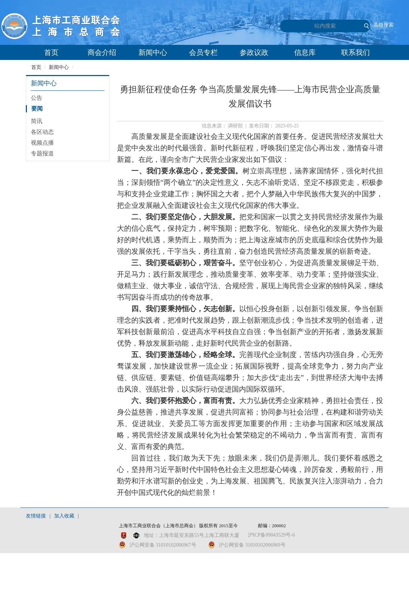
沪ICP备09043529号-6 (271, 535)
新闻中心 (152, 52)
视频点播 (42, 143)
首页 (51, 52)
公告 (36, 98)
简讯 (36, 121)
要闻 (37, 109)
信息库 (305, 52)
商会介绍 (102, 52)
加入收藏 (64, 516)
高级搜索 (383, 25)
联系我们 (355, 52)
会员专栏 (203, 52)
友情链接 (36, 516)
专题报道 (42, 153)
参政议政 (254, 52)
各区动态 (42, 132)
